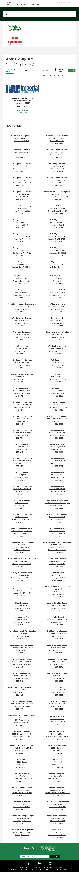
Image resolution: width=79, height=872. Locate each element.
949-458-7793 (22, 667)
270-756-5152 (57, 270)
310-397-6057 (57, 536)
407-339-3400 (57, 200)
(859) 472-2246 (22, 284)
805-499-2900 (22, 566)
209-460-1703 (57, 724)
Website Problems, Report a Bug (31, 869)
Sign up (55, 856)
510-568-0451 (57, 709)
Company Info (22, 113)
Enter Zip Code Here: (13, 71)
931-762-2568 (22, 270)
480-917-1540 (57, 494)
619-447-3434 (57, 597)
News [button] (17, 4)
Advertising (29, 867)
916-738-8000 (22, 795)
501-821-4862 (57, 382)
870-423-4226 (57, 396)
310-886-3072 (22, 536)
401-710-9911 (22, 143)
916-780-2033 (57, 781)
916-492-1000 (22, 809)
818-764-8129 (22, 580)
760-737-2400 (22, 611)
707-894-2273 (22, 753)
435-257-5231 (57, 466)
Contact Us (50, 867)
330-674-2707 (57, 298)
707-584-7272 (57, 739)
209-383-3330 (22, 739)
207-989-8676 (57, 143)
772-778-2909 (22, 214)
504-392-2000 (57, 354)
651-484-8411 (57, 326)
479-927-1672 (22, 410)
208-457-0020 (22, 466)
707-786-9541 (57, 767)
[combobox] (34, 70)
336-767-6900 (22, 185)
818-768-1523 (57, 566)
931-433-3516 (57, 242)
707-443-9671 (22, 767)
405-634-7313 (57, 410)
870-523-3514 (22, 382)
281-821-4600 (57, 424)
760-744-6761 (22, 625)
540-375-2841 (57, 171)
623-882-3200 (22, 508)
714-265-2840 (57, 667)
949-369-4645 (57, 653)
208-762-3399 (57, 452)
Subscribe (20, 867)
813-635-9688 (22, 228)
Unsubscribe (15, 869)
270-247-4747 (57, 284)
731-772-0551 (57, 256)
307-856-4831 (57, 438)
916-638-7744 (57, 795)
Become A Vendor (40, 867)
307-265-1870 (22, 452)
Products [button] (9, 4)
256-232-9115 (57, 228)
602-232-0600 (22, 494)
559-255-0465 (57, 695)
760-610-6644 (22, 639)
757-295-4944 (22, 171)
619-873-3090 (57, 611)
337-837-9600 (22, 368)
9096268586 (57, 580)
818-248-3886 (57, 552)
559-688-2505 (57, 681)
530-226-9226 (57, 837)
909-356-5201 (57, 639)
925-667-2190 (22, 709)
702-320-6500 (22, 522)
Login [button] (39, 4)
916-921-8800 (22, 781)
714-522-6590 (22, 552)
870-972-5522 (22, 396)
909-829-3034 (22, 653)
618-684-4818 (22, 354)
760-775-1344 (57, 625)
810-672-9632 (22, 326)
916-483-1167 (57, 809)
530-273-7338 (22, 823)
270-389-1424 (22, 298)
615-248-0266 (22, 242)
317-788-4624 (22, 312)
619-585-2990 (22, 596)
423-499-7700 (22, 256)
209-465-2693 (22, 725)
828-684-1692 (57, 185)
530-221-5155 (22, 837)
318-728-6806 (57, 368)
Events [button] (32, 4)
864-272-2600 (22, 200)
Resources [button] (24, 4)
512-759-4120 (22, 438)
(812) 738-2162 (57, 312)
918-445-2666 (22, 424)
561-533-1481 (57, 214)
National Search (60, 69)
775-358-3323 (57, 522)
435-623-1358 (22, 480)
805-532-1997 (22, 681)
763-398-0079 (22, 340)
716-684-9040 (22, 157)
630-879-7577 (57, 340)
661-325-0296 (22, 695)
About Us (59, 867)
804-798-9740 (57, 157)
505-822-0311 (57, 508)
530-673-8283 (57, 823)
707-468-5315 (57, 753)
